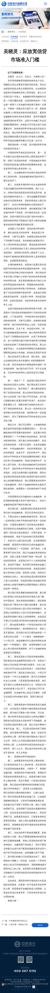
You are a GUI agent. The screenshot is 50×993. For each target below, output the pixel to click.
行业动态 (21, 31)
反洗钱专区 (24, 41)
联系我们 (8, 980)
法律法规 (14, 41)
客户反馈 (17, 980)
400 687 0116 (25, 971)
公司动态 (5, 37)
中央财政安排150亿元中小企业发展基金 (15, 921)
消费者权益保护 (35, 37)
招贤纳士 (27, 980)
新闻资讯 (10, 31)
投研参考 (23, 37)
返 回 (40, 925)
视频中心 (34, 41)
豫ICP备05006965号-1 (21, 989)
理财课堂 (5, 41)
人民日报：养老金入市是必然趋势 (15, 924)
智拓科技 (34, 989)
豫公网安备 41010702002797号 (16, 984)
